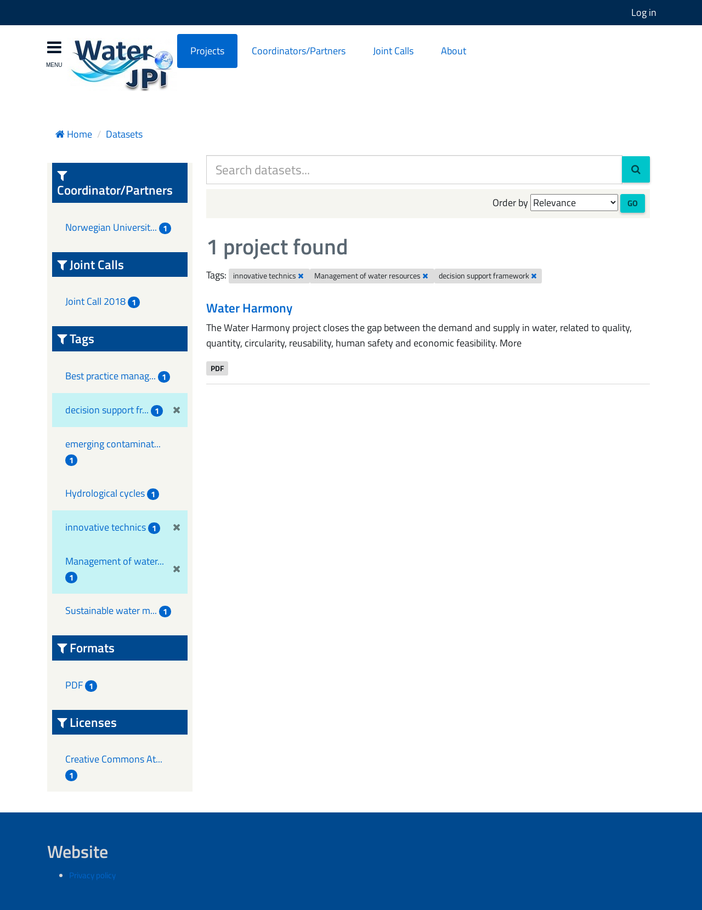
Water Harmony (249, 307)
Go (632, 203)
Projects (207, 50)
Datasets (124, 134)
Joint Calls (393, 50)
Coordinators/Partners (299, 50)
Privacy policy (92, 875)
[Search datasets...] (414, 169)
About (453, 50)
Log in (643, 12)
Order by (510, 202)
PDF (217, 367)
